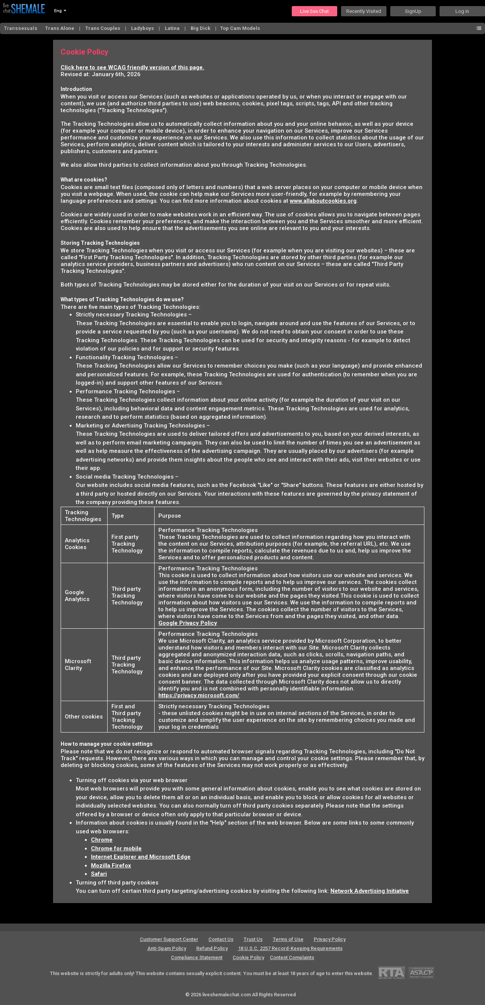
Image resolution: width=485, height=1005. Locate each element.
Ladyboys (143, 28)
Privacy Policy (330, 939)
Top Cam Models (240, 28)
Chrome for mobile (116, 848)
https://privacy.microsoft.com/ (198, 695)
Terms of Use (288, 939)
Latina (173, 28)
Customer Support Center (169, 939)
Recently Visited (363, 11)
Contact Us (220, 939)
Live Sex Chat (314, 11)
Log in (462, 11)
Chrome (102, 839)
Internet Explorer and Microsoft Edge (141, 856)
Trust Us (253, 939)
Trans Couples (103, 28)
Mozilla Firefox (111, 865)
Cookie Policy (248, 957)
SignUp (413, 11)
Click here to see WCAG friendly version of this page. (132, 67)
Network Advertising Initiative (369, 891)
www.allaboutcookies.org (323, 200)
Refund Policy (212, 948)
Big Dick (201, 28)
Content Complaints (292, 957)
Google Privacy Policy (187, 623)
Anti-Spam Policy (166, 948)
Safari (99, 873)
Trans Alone (60, 28)
